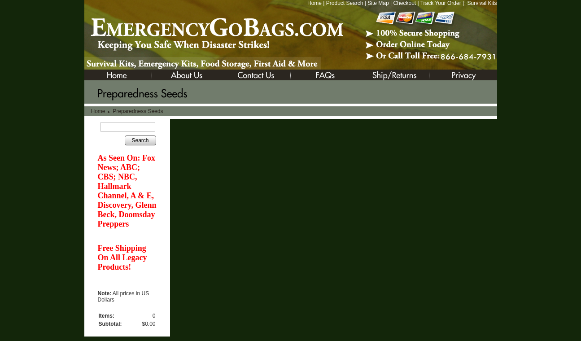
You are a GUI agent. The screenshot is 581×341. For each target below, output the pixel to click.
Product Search (344, 3)
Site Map (378, 3)
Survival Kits (482, 3)
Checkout (404, 3)
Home (314, 3)
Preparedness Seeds (138, 111)
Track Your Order (440, 3)
